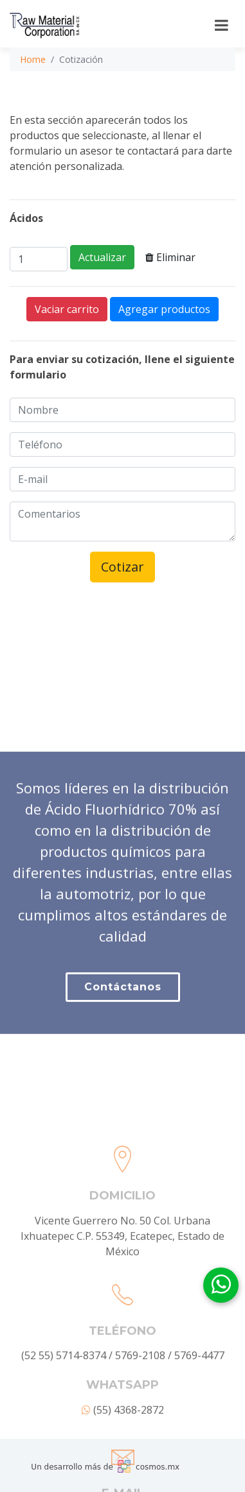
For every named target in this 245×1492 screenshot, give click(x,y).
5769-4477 (199, 1416)
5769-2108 (140, 1416)
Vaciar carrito (67, 309)
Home (33, 59)
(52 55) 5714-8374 (63, 1416)
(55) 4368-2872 (123, 1470)
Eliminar (170, 257)
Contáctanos (122, 1020)
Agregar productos (164, 309)
